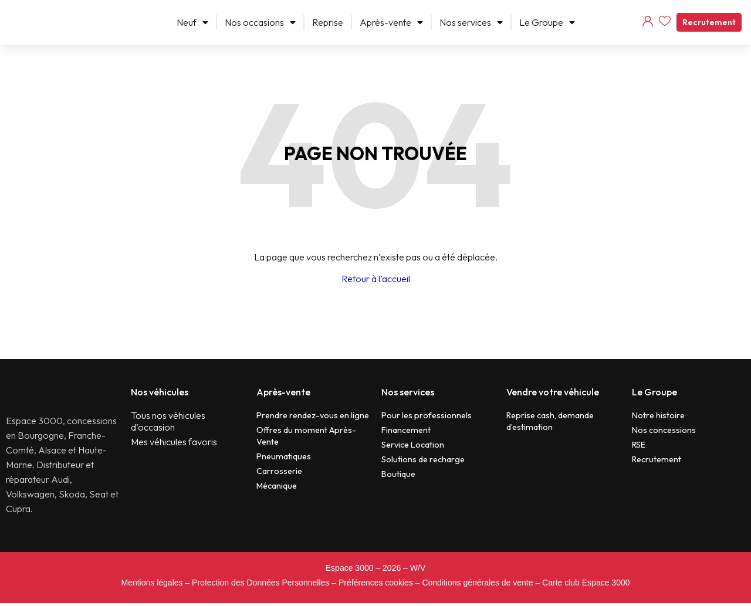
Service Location (412, 444)
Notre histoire (658, 415)
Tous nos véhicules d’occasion (168, 421)
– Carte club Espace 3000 (582, 585)
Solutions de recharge (423, 459)
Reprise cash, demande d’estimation (550, 421)
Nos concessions (664, 430)
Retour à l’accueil (375, 279)
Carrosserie (279, 471)
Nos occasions (260, 22)
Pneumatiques (283, 456)
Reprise (327, 22)
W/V (417, 570)
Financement (406, 430)
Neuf (192, 22)
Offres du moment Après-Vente (306, 436)
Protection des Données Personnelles (260, 585)
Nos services (471, 22)
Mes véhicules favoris (174, 442)
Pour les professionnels (426, 415)
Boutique (398, 474)
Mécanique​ (276, 485)
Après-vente (391, 22)
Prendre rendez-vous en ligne (312, 415)
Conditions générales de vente (477, 585)
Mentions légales (151, 585)
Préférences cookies (376, 585)
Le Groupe (547, 22)
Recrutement (709, 22)
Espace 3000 (350, 570)
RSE (638, 444)
